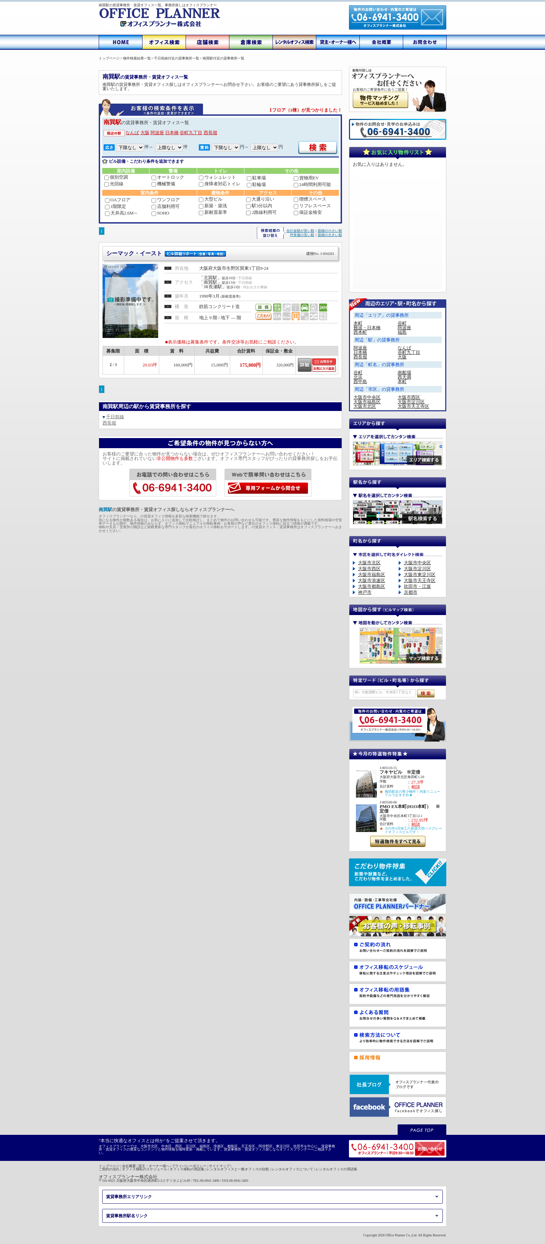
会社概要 (129, 1166)
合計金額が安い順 (300, 231)
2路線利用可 (261, 212)
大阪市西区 (409, 397)
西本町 (360, 332)
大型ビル (210, 199)
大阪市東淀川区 (420, 574)
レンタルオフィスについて (292, 1169)
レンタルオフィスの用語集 (336, 1169)
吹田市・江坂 (417, 586)
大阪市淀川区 (411, 401)
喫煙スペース (310, 199)
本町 (358, 323)
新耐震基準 (213, 212)
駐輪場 (256, 184)
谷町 (402, 323)
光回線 (113, 183)
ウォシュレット (217, 177)
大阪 (144, 132)
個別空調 (116, 177)
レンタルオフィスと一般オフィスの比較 (237, 1169)
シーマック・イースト (220, 253)
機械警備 (163, 183)
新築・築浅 (213, 205)
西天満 (404, 377)
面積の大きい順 (330, 235)
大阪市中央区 (367, 397)
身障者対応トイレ (220, 183)
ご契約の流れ (109, 1169)
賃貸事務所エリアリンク (129, 1196)
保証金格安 (308, 212)
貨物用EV (306, 177)
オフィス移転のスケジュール (144, 1169)
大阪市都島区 (371, 586)
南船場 (404, 372)
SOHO (160, 213)
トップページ (109, 1166)
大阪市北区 (364, 406)
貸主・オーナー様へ (154, 1166)
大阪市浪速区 (371, 580)
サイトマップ (219, 1166)
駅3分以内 (259, 205)
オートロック (168, 177)
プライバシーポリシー (189, 1166)
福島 (402, 332)
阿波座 (157, 132)
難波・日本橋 (367, 327)
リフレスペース (312, 205)
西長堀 (210, 132)
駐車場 (256, 177)
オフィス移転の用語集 (187, 1169)
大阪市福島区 (367, 401)
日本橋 (172, 132)
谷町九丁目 (191, 132)
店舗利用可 (166, 206)
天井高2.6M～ (121, 213)
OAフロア (118, 199)
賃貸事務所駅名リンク (127, 1215)
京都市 (410, 592)
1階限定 (116, 206)
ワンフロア (166, 199)
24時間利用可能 (312, 184)
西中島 (360, 381)
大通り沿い (260, 199)
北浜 (358, 377)
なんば (132, 132)
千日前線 (115, 416)
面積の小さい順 (330, 231)
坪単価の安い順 (302, 235)
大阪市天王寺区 (413, 406)
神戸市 (365, 592)
